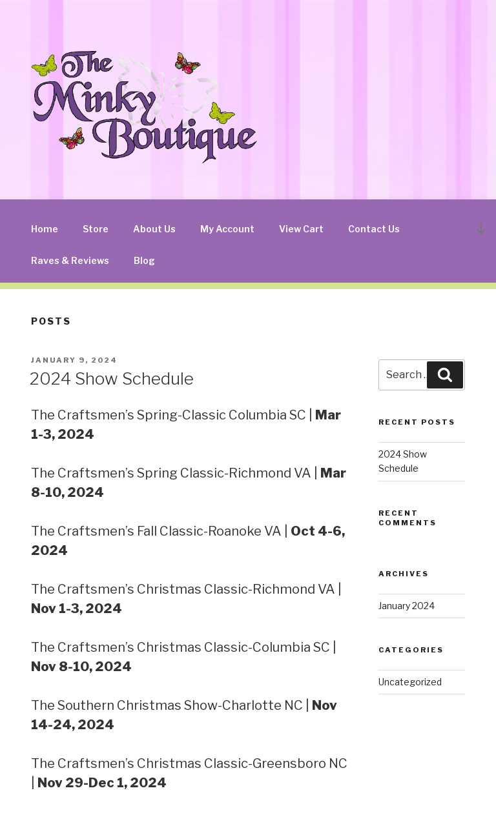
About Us (154, 228)
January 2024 (406, 605)
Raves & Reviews (70, 260)
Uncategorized (410, 681)
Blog (144, 260)
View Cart (301, 228)
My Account (227, 228)
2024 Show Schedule (112, 378)
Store (95, 228)
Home (44, 228)
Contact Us (374, 228)
